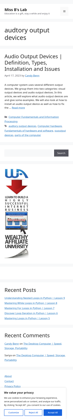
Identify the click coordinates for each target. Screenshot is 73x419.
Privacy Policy (13, 386)
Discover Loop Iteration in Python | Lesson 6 (31, 313)
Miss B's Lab (16, 9)
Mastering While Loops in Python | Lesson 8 (31, 303)
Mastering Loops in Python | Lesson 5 (27, 318)
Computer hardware (50, 126)
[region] (33, 403)
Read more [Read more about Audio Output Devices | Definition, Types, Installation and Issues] (18, 107)
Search (61, 153)
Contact (9, 381)
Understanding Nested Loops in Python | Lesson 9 (35, 298)
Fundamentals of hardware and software (29, 130)
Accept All (53, 412)
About (8, 376)
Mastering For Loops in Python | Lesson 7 (29, 308)
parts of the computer (28, 135)
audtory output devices (22, 126)
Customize (13, 412)
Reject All (33, 412)
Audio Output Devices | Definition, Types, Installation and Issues (33, 62)
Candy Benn (12, 343)
